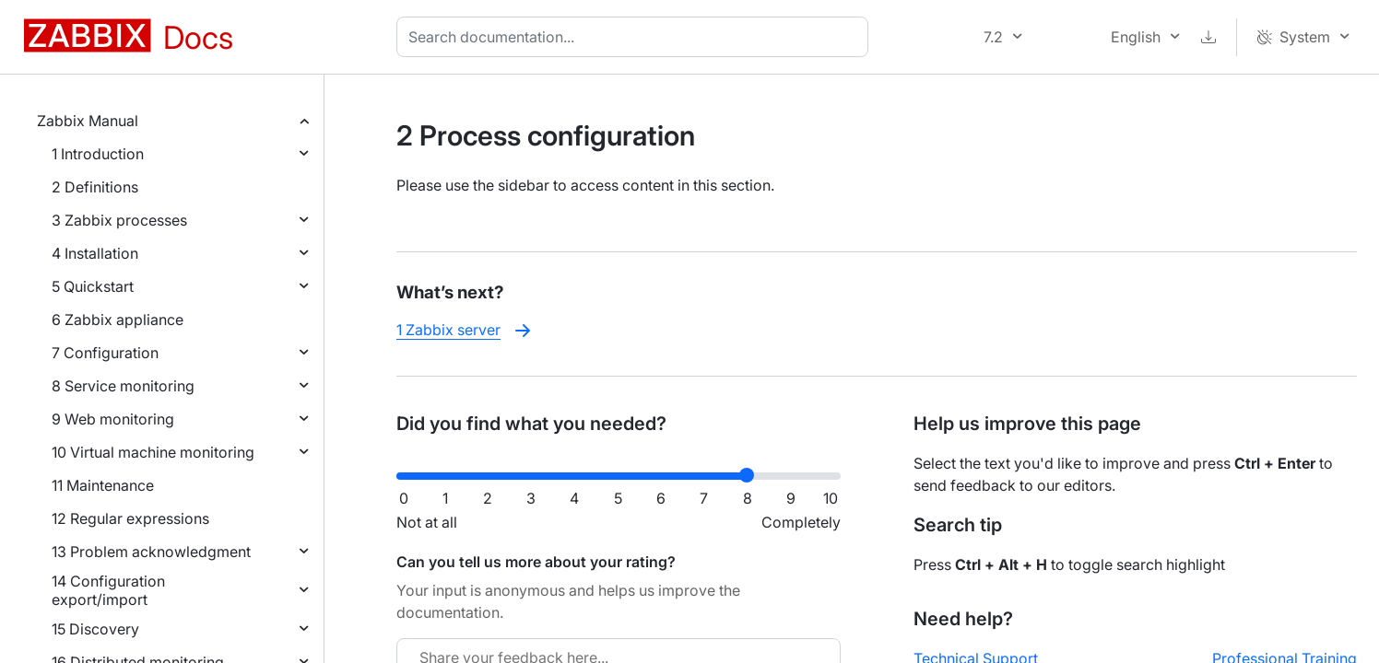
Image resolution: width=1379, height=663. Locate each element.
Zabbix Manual (87, 120)
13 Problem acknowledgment (151, 551)
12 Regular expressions (130, 518)
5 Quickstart (93, 286)
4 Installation (95, 253)
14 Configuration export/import (108, 590)
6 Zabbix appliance (117, 319)
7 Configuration (105, 352)
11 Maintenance (103, 485)
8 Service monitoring (123, 386)
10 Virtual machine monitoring (153, 452)
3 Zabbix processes (119, 220)
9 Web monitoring (113, 419)
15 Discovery (95, 629)
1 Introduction (98, 154)
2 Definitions (95, 187)
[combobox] (636, 36)
